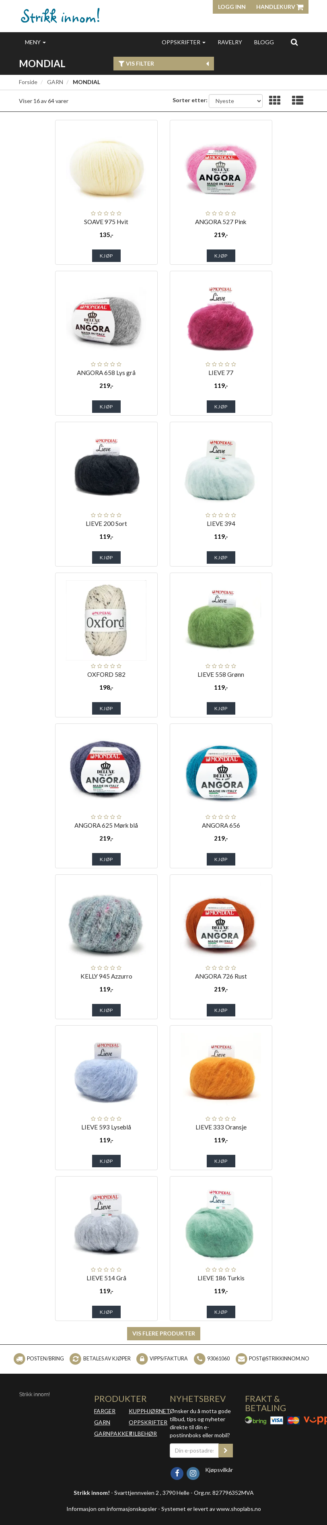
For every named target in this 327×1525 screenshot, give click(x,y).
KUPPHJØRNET (149, 1411)
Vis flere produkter (163, 1333)
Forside (28, 81)
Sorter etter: (190, 100)
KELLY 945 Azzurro (106, 976)
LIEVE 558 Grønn (220, 674)
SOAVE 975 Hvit (106, 221)
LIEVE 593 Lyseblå (106, 1127)
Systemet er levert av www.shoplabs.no (211, 1508)
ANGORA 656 (221, 825)
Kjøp (106, 256)
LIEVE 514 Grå (106, 1278)
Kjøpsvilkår (219, 1469)
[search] (294, 41)
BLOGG (264, 42)
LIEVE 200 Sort (106, 523)
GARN (55, 81)
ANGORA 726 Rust (221, 976)
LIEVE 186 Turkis (221, 1278)
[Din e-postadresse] (194, 1450)
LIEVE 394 (221, 523)
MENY (35, 42)
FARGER (104, 1411)
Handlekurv (279, 6)
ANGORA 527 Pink (221, 221)
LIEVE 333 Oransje (221, 1127)
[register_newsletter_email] (225, 1450)
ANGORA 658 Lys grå (106, 372)
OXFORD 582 (106, 674)
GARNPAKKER (113, 1433)
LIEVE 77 (220, 372)
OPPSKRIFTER (184, 42)
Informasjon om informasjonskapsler (111, 1508)
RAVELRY (230, 42)
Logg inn (232, 6)
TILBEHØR (143, 1433)
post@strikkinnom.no (279, 1359)
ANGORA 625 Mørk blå (106, 825)
